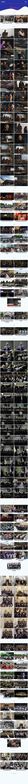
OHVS (3, 1)
